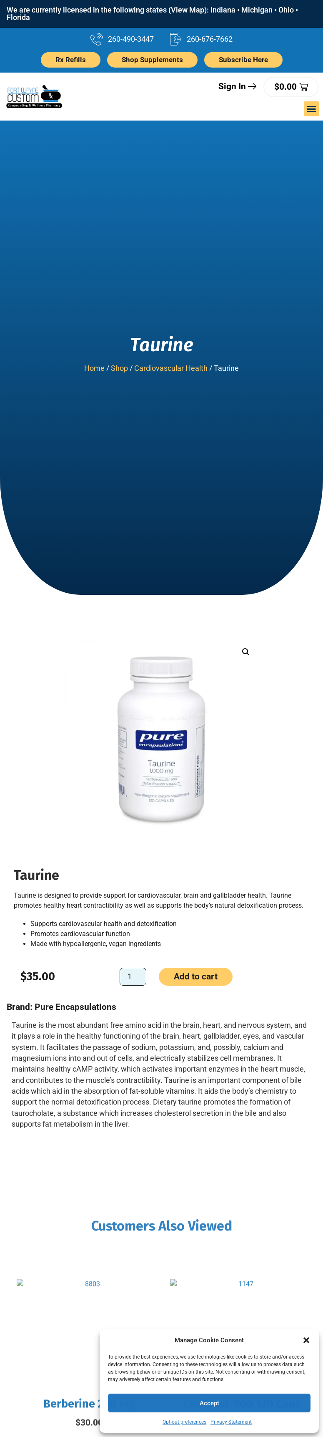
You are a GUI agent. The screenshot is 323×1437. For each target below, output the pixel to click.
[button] (306, 1340)
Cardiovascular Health (171, 368)
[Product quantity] (133, 977)
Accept (209, 1403)
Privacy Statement (231, 1422)
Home (94, 368)
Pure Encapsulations (75, 1007)
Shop (119, 368)
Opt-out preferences (184, 1422)
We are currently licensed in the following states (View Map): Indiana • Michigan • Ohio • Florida (152, 14)
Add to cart (196, 977)
